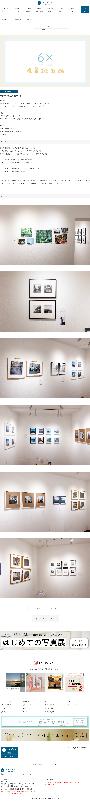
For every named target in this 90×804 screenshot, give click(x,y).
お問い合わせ (49, 705)
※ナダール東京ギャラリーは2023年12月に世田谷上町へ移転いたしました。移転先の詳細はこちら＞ (18, 793)
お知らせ (48, 701)
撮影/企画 (26, 701)
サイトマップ (49, 712)
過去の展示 (17, 19)
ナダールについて (6, 705)
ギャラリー (9, 19)
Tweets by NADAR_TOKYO (77, 748)
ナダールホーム (6, 701)
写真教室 (3, 712)
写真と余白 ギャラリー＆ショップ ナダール (16, 774)
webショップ (27, 708)
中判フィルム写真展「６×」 (27, 19)
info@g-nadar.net (25, 786)
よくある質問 (49, 708)
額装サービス (27, 705)
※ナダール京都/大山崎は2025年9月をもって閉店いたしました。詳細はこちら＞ (62, 784)
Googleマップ (4, 134)
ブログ (25, 712)
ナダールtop (3, 19)
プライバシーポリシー (74, 705)
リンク (69, 701)
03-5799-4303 (8, 786)
